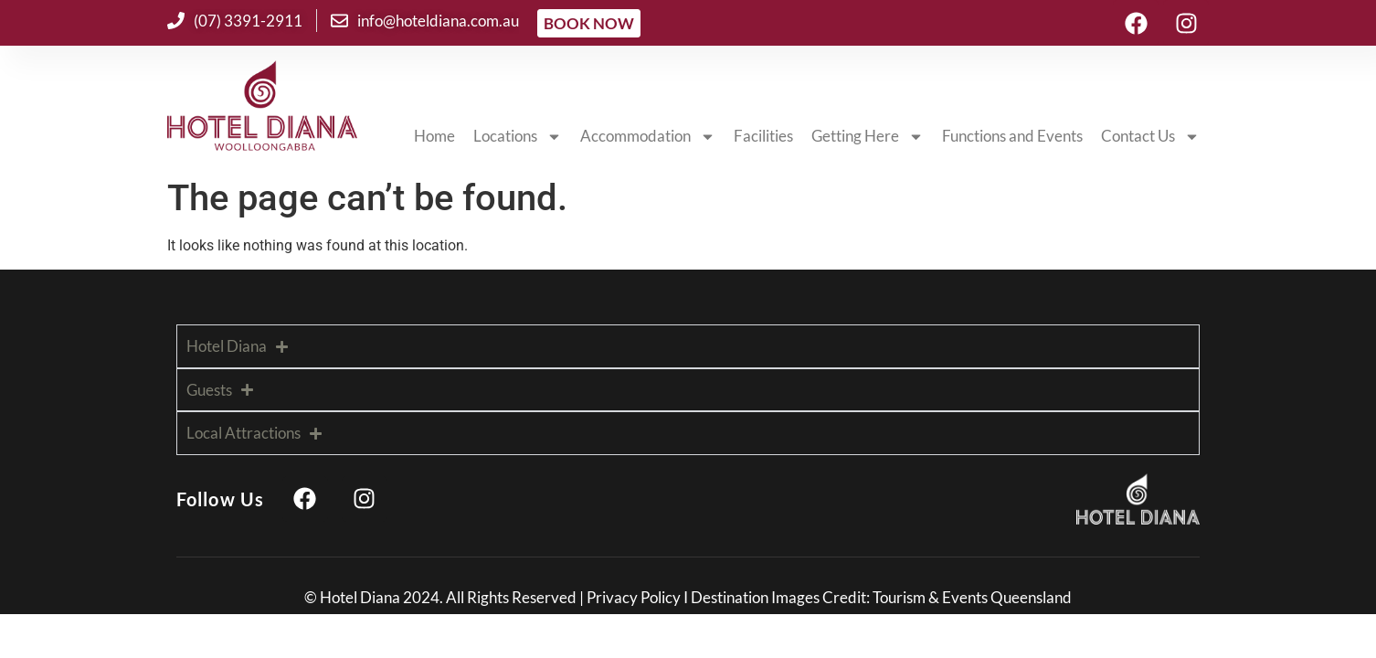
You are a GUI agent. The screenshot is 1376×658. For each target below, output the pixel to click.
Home (434, 135)
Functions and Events (1012, 135)
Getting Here (867, 137)
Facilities (763, 135)
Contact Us (1150, 137)
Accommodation (647, 137)
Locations (517, 137)
